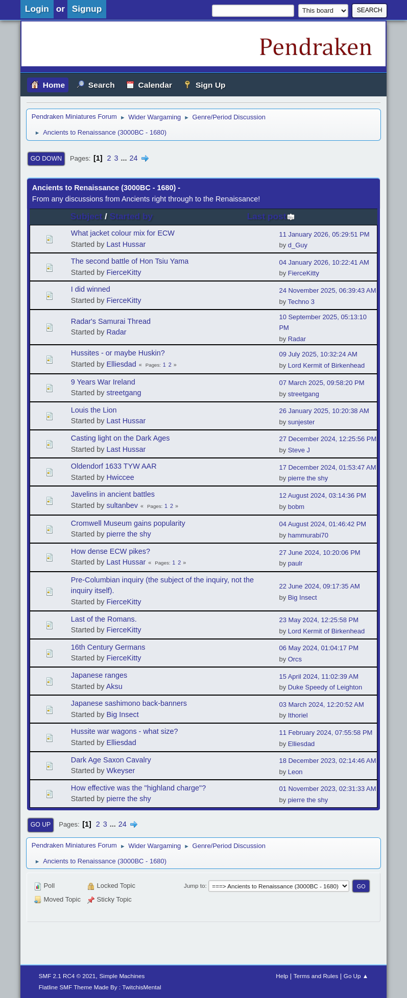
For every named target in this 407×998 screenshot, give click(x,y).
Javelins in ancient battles (113, 494)
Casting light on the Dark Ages (120, 438)
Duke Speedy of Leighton (325, 687)
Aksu (114, 686)
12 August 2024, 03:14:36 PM (322, 495)
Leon (295, 772)
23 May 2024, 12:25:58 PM (318, 620)
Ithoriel (298, 715)
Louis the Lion (94, 410)
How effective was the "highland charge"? (138, 788)
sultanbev (122, 505)
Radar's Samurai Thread (111, 321)
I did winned (90, 289)
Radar (116, 332)
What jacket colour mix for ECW (123, 233)
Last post (271, 216)
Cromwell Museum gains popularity (128, 523)
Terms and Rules (316, 976)
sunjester (301, 422)
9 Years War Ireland (103, 382)
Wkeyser (120, 770)
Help (282, 976)
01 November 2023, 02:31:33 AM (327, 788)
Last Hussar (126, 244)
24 (134, 158)
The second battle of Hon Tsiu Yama (129, 261)
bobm (296, 506)
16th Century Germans (108, 647)
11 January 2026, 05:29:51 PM (324, 234)
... (125, 158)
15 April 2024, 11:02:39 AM (318, 676)
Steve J (299, 450)
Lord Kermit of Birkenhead (326, 365)
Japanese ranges (99, 675)
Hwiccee (120, 477)
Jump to (194, 885)
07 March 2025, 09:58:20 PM (321, 383)
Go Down (46, 158)
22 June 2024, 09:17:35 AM (319, 586)
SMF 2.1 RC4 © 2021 (67, 976)
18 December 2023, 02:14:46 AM (327, 760)
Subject (86, 216)
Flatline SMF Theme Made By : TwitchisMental (100, 987)
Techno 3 (301, 301)
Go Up (41, 824)
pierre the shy (308, 478)
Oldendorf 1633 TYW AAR (114, 466)
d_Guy (297, 245)
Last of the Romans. (104, 619)
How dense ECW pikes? (110, 551)
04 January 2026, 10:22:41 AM (324, 262)
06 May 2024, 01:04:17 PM (318, 648)
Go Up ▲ (356, 976)
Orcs (295, 659)
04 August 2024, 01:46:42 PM (322, 524)
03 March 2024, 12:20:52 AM (321, 704)
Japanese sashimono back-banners (129, 703)
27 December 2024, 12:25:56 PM (327, 439)
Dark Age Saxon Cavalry (111, 760)
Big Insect (302, 597)
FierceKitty (123, 272)
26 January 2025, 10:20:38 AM (324, 411)
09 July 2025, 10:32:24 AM (318, 354)
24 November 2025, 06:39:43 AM (327, 290)
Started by (131, 216)
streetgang (123, 393)
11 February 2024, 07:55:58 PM (325, 732)
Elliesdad (121, 364)
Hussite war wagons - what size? (124, 731)
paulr (295, 563)
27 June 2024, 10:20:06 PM (319, 552)
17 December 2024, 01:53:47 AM (327, 467)
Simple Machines (122, 976)
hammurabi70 (308, 535)
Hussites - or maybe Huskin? (118, 353)
